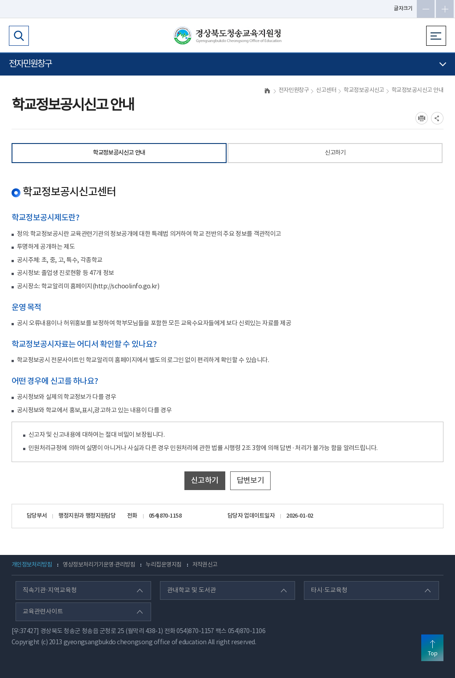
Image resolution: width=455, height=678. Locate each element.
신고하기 (335, 152)
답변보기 (250, 480)
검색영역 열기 (19, 36)
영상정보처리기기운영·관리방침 (99, 565)
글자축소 (426, 9)
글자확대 (445, 9)
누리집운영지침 (163, 565)
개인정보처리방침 (32, 565)
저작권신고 (205, 565)
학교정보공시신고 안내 (119, 152)
